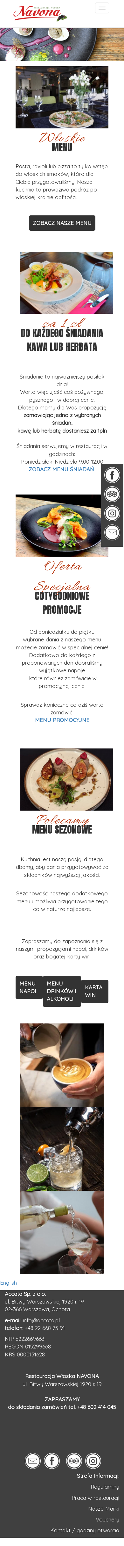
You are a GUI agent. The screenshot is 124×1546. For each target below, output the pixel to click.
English (8, 1282)
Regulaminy (105, 1486)
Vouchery (107, 1519)
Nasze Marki (103, 1508)
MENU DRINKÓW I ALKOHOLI (61, 991)
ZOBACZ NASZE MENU (62, 223)
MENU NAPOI (27, 987)
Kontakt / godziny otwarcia (84, 1530)
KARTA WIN (93, 991)
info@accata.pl (41, 1320)
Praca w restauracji (95, 1497)
